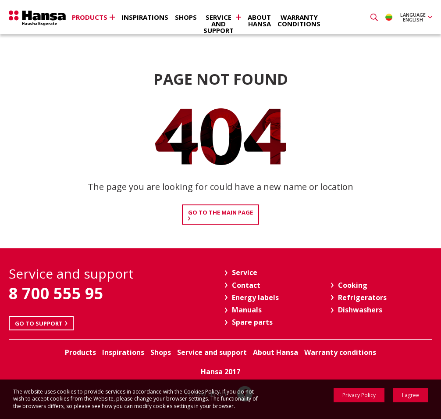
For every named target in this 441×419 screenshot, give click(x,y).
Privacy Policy (359, 395)
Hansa (37, 18)
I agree (410, 395)
